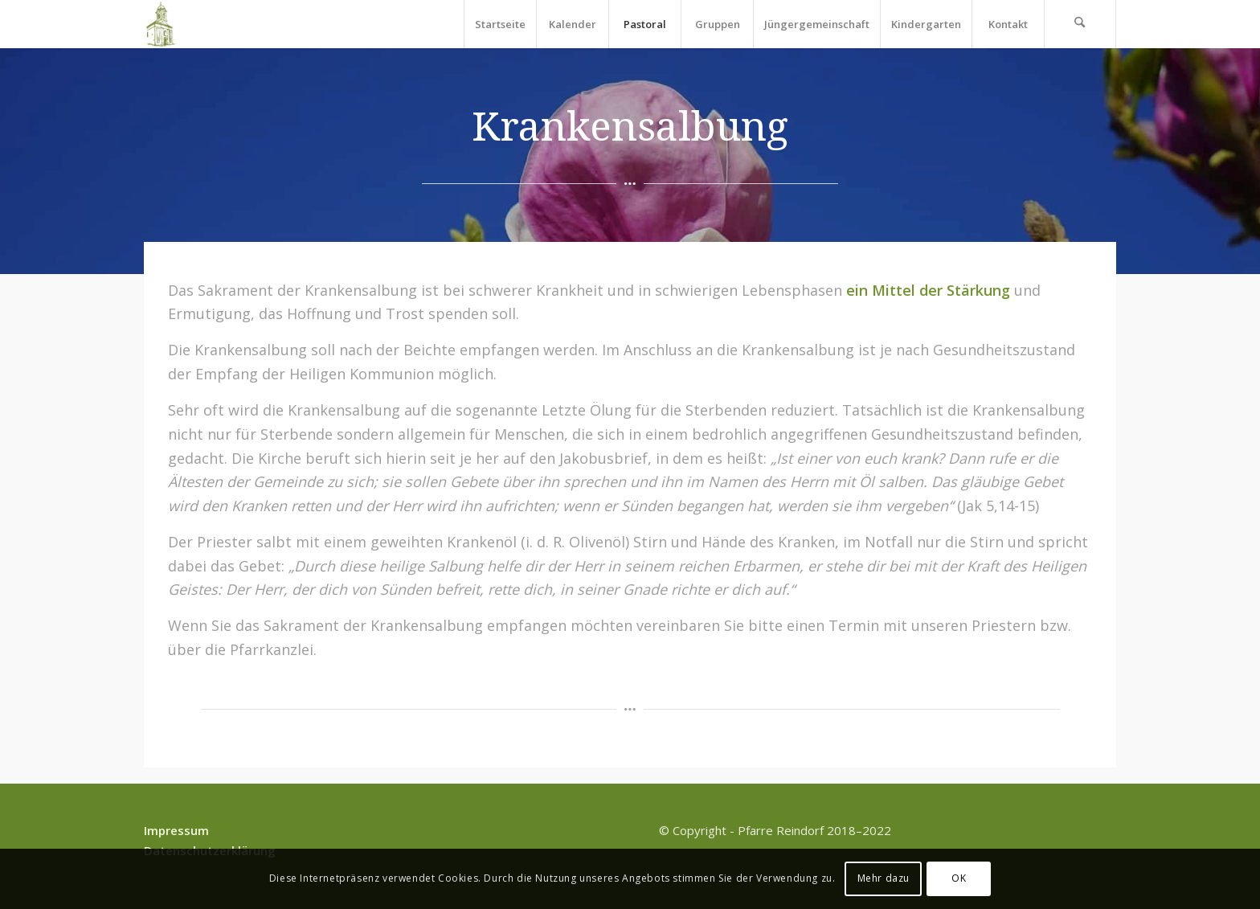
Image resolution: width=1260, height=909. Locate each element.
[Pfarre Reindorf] (160, 24)
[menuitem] (500, 24)
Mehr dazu (883, 878)
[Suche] (1080, 24)
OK (958, 878)
